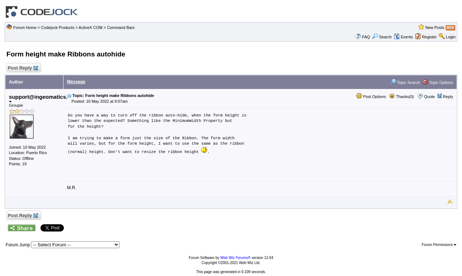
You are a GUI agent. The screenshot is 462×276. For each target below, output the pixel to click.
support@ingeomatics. (38, 98)
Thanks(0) (401, 96)
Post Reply (22, 68)
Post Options (371, 96)
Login (451, 37)
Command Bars (120, 27)
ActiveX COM (91, 27)
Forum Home (24, 27)
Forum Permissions (439, 245)
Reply (448, 96)
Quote (429, 96)
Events (403, 37)
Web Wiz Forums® (235, 258)
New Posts (435, 27)
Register (429, 37)
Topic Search (405, 82)
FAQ (366, 37)
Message (76, 81)
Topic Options (437, 82)
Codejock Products (57, 27)
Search (382, 37)
